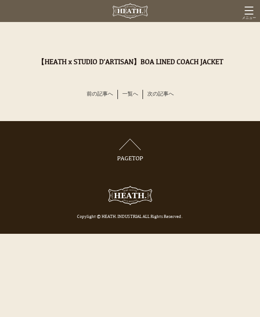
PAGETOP (130, 150)
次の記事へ (160, 94)
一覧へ (130, 94)
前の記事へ (100, 94)
